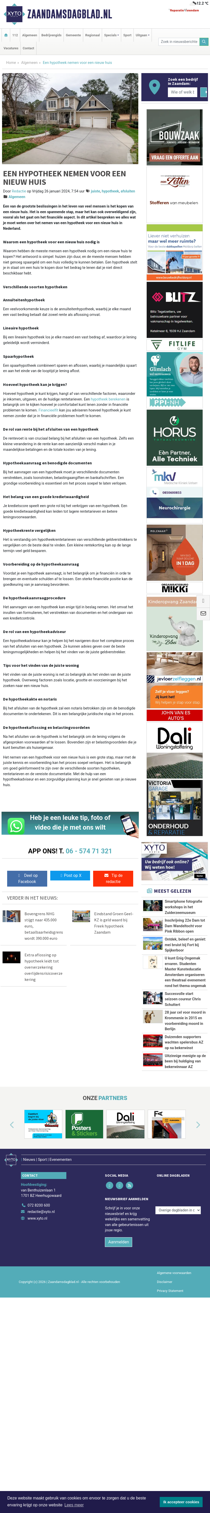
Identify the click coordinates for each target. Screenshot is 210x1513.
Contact (28, 48)
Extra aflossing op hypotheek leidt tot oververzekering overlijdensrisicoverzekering (43, 967)
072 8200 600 (39, 1347)
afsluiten (128, 191)
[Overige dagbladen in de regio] (178, 1336)
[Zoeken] (204, 42)
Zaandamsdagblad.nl (69, 14)
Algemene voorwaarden (174, 1415)
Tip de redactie (113, 878)
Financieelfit (48, 410)
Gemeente (73, 35)
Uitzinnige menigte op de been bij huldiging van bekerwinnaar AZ (185, 1179)
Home (11, 63)
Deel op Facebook (27, 878)
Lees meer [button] (74, 1505)
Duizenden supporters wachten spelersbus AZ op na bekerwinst (184, 1137)
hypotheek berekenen (108, 399)
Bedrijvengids (51, 35)
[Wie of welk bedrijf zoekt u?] (182, 92)
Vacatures (11, 48)
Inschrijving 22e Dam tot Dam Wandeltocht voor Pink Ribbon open (185, 926)
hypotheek (110, 191)
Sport (127, 35)
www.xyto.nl (37, 1360)
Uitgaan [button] (141, 35)
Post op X (70, 875)
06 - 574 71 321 (89, 851)
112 (15, 35)
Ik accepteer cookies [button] (181, 1502)
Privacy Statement (170, 1433)
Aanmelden (118, 1384)
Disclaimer (164, 1424)
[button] (6, 1271)
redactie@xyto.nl (41, 1354)
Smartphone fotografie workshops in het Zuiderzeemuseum (183, 907)
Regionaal (92, 35)
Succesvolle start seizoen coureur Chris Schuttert (183, 1055)
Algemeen (29, 35)
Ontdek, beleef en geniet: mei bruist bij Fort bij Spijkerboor (185, 945)
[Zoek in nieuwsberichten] (179, 42)
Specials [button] (110, 35)
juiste (95, 191)
